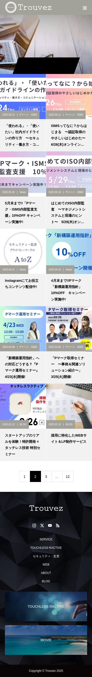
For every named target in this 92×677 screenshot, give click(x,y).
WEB (46, 564)
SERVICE (45, 539)
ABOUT (46, 573)
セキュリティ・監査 (46, 556)
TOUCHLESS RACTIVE (46, 548)
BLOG (23, 424)
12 (68, 477)
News (23, 192)
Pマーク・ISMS (28, 114)
